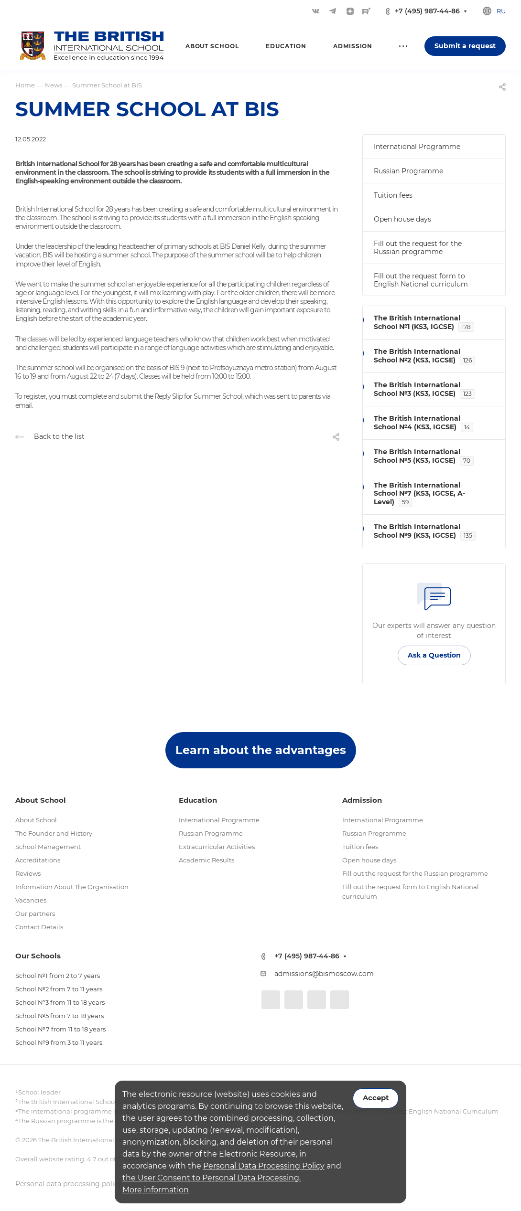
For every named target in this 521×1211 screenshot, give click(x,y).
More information (155, 1189)
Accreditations (37, 860)
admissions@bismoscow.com (324, 973)
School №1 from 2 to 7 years (57, 975)
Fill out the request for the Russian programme (418, 247)
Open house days (402, 219)
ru (501, 11)
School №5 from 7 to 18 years (59, 1016)
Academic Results (206, 860)
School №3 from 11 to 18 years (60, 1002)
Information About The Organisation (72, 887)
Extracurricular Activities (217, 846)
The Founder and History (53, 833)
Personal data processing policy (68, 1183)
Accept (376, 1098)
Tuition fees (393, 195)
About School (36, 820)
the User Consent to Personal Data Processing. (211, 1177)
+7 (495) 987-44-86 (427, 11)
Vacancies (30, 900)
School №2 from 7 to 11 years (58, 989)
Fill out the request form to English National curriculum (421, 280)
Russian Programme (408, 171)
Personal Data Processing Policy (264, 1165)
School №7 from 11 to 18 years (60, 1029)
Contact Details (39, 927)
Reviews (28, 873)
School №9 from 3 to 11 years (58, 1042)
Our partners (35, 913)
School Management (48, 846)
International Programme (417, 146)
